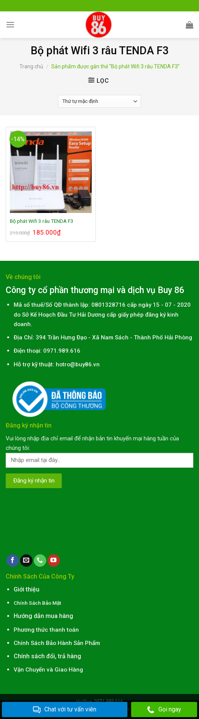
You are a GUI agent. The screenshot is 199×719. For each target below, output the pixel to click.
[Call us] (40, 560)
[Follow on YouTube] (53, 560)
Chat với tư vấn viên (64, 710)
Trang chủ (31, 66)
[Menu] (10, 24)
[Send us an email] (26, 560)
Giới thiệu (26, 589)
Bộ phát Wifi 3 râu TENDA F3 (42, 221)
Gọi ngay (164, 710)
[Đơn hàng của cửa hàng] (99, 101)
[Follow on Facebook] (12, 560)
